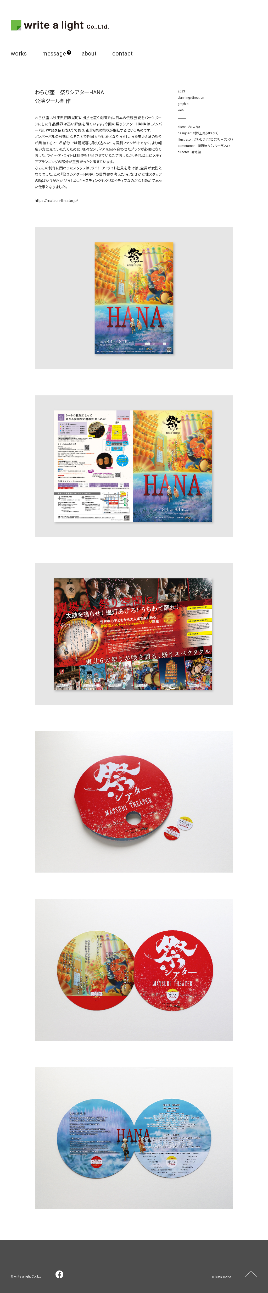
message (54, 53)
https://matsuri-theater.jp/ (56, 200)
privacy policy (222, 1276)
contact (122, 53)
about (89, 53)
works (19, 53)
